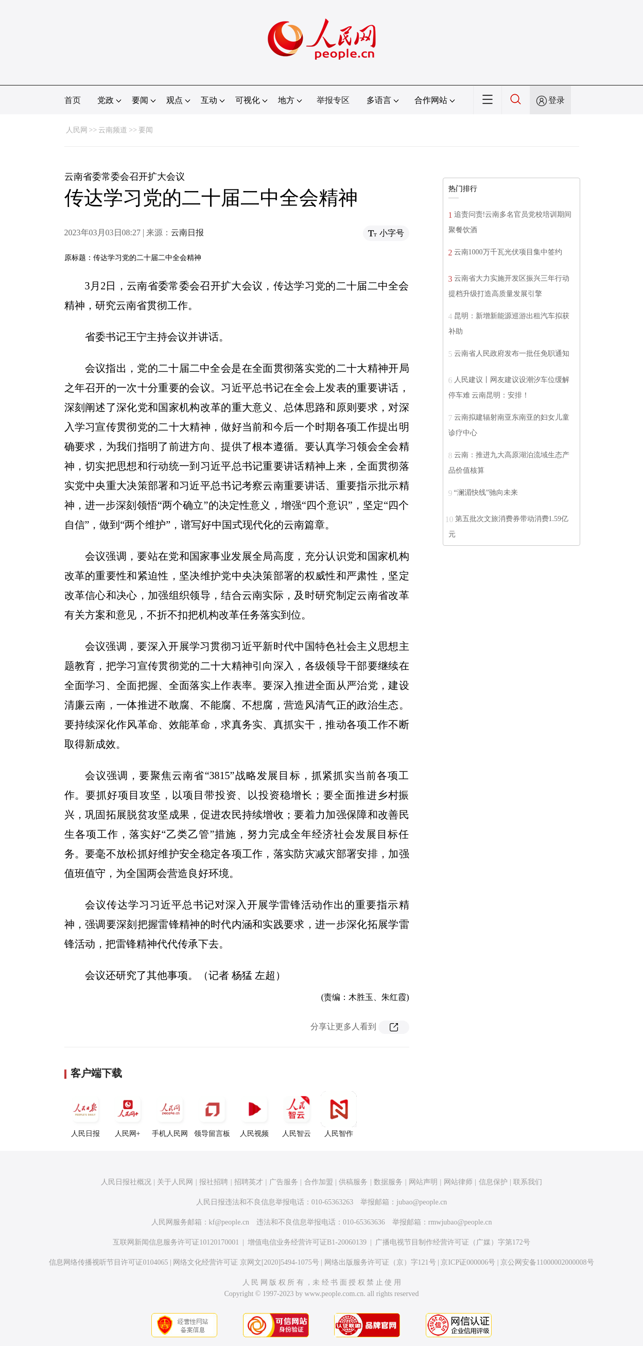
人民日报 (85, 1114)
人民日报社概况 (126, 1182)
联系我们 (527, 1182)
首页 (72, 100)
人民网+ (128, 1114)
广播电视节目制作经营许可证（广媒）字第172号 (452, 1242)
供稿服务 (353, 1182)
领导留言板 (212, 1114)
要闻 (145, 130)
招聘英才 (248, 1182)
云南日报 (187, 232)
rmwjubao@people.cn (460, 1222)
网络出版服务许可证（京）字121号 (380, 1262)
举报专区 (333, 100)
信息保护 (493, 1182)
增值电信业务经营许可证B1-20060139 (307, 1242)
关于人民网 (175, 1182)
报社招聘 (213, 1182)
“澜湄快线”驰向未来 (486, 492)
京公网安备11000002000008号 (547, 1262)
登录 (556, 100)
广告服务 (283, 1182)
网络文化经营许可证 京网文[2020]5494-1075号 (246, 1262)
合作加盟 (318, 1182)
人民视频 (254, 1114)
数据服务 (388, 1182)
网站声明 (423, 1182)
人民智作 (339, 1114)
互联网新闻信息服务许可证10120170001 (176, 1242)
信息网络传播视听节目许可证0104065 (108, 1262)
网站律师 (458, 1182)
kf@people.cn (229, 1222)
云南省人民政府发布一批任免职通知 (511, 353)
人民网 (77, 130)
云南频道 (112, 130)
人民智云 (297, 1114)
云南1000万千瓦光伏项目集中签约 (508, 252)
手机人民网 (170, 1114)
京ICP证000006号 (468, 1262)
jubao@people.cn (421, 1202)
